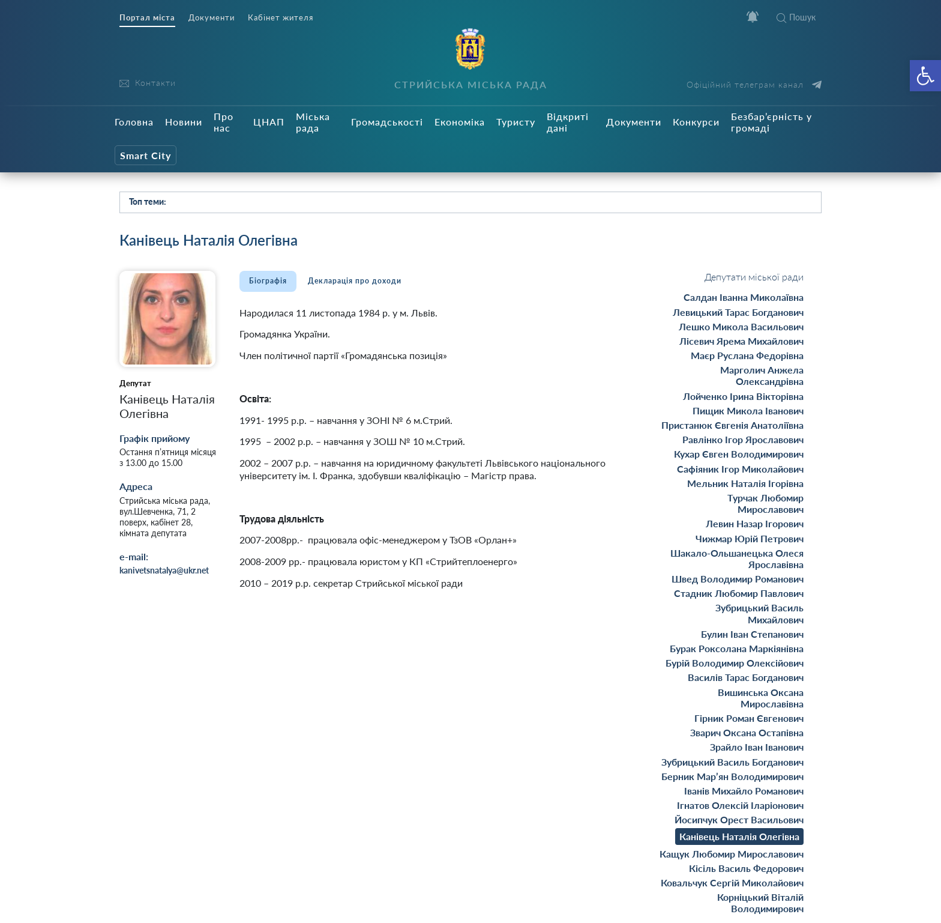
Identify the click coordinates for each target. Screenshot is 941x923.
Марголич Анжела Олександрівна (762, 375)
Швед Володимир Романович (738, 578)
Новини (183, 121)
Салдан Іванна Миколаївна (744, 297)
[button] (925, 75)
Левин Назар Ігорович (755, 523)
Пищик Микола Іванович (748, 410)
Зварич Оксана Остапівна (747, 732)
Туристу (515, 121)
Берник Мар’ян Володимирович (732, 776)
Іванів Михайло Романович (744, 790)
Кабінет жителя (280, 17)
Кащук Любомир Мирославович (732, 853)
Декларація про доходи (354, 280)
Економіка (459, 121)
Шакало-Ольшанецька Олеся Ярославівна (737, 558)
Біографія (268, 280)
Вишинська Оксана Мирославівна (761, 697)
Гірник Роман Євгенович (749, 718)
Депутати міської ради (754, 276)
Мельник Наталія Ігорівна (745, 483)
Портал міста (147, 17)
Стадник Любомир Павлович (739, 593)
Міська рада (313, 121)
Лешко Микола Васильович (741, 326)
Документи (211, 17)
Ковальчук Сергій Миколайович (732, 882)
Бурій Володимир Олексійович (735, 662)
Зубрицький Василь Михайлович (759, 613)
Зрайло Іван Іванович (757, 746)
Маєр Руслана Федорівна (747, 355)
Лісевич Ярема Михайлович (741, 341)
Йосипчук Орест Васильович (739, 819)
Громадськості (387, 121)
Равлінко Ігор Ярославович (743, 439)
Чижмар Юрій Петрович (750, 538)
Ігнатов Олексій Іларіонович (740, 805)
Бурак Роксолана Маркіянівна (737, 648)
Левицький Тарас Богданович (738, 312)
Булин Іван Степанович (752, 634)
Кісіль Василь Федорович (746, 868)
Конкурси (696, 121)
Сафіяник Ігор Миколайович (740, 468)
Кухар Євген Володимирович (739, 453)
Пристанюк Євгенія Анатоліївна (732, 425)
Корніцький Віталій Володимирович (760, 902)
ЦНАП (268, 121)
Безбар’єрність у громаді (771, 121)
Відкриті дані (568, 121)
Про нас (223, 121)
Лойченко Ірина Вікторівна (743, 396)
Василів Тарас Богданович (746, 677)
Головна (134, 121)
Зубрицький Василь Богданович (732, 761)
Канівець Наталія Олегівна (739, 836)
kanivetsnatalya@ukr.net (164, 570)
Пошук (796, 17)
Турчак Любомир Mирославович (765, 503)
